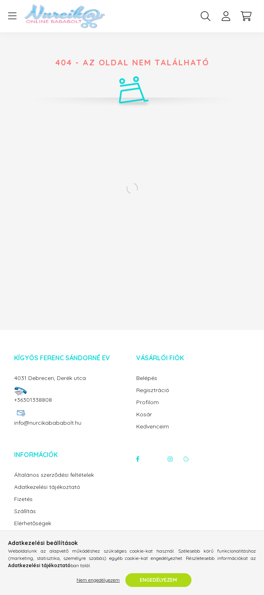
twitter (154, 459)
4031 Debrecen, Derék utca (50, 378)
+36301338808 (33, 399)
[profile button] (226, 16)
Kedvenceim (152, 426)
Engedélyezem (158, 580)
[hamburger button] (12, 16)
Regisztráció (152, 390)
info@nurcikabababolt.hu (47, 422)
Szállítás (25, 511)
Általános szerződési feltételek (54, 475)
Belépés (146, 378)
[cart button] (246, 16)
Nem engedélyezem (98, 580)
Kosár (144, 414)
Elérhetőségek (32, 523)
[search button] (205, 16)
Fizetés (23, 499)
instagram (170, 459)
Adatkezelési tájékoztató (47, 487)
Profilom (147, 402)
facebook (138, 459)
